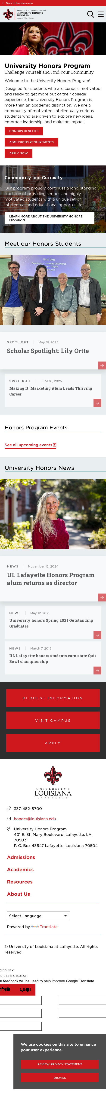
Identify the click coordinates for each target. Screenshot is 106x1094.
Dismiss (60, 1077)
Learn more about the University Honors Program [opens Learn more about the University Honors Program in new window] (45, 217)
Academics (20, 869)
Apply (53, 743)
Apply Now (18, 153)
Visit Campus (53, 720)
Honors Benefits (23, 131)
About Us (18, 894)
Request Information (53, 698)
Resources (20, 881)
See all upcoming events (28, 445)
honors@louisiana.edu (35, 818)
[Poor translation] (25, 990)
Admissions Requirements (31, 142)
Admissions (21, 857)
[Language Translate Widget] (38, 915)
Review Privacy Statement (59, 1064)
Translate (44, 926)
